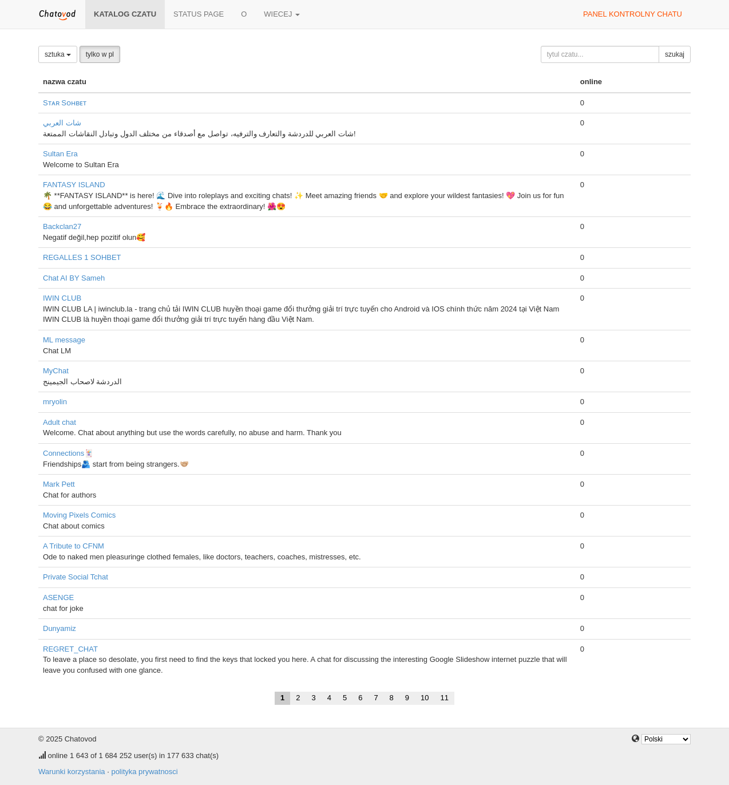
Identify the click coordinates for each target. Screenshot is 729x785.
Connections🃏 (68, 453)
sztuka (58, 54)
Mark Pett (59, 484)
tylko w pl (100, 54)
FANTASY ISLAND (74, 184)
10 (425, 697)
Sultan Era (60, 153)
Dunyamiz (59, 628)
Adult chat (59, 422)
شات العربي (62, 123)
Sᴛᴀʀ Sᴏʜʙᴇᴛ (64, 102)
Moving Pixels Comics (79, 515)
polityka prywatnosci (144, 771)
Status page (198, 14)
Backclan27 (62, 226)
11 (445, 697)
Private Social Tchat (75, 577)
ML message (64, 340)
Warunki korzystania (71, 771)
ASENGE (58, 597)
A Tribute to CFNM (73, 546)
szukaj (674, 54)
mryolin (55, 401)
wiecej (282, 14)
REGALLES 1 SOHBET (82, 257)
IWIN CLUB (62, 298)
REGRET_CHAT (70, 649)
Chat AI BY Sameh (74, 278)
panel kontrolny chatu (632, 14)
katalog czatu (125, 14)
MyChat (56, 370)
